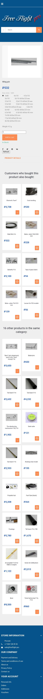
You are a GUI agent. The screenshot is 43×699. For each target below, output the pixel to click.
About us (4, 665)
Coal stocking (31, 200)
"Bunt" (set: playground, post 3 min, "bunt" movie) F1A (11, 357)
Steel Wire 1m (11, 234)
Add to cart (9, 137)
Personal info (6, 682)
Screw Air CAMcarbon (31, 563)
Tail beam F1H (11, 393)
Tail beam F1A (11, 462)
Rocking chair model (31, 462)
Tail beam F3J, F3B (31, 529)
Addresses (5, 689)
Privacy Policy (6, 668)
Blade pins (31, 355)
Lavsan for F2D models (31, 303)
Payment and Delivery (9, 658)
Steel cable (31, 426)
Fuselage (11, 529)
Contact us (5, 672)
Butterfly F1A (12, 270)
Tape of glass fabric (31, 270)
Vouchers (4, 692)
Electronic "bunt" (12, 200)
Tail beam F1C (31, 393)
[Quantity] (14, 132)
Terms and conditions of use (12, 661)
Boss (11, 598)
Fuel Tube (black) (31, 495)
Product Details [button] (13, 158)
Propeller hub (11, 495)
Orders (3, 685)
